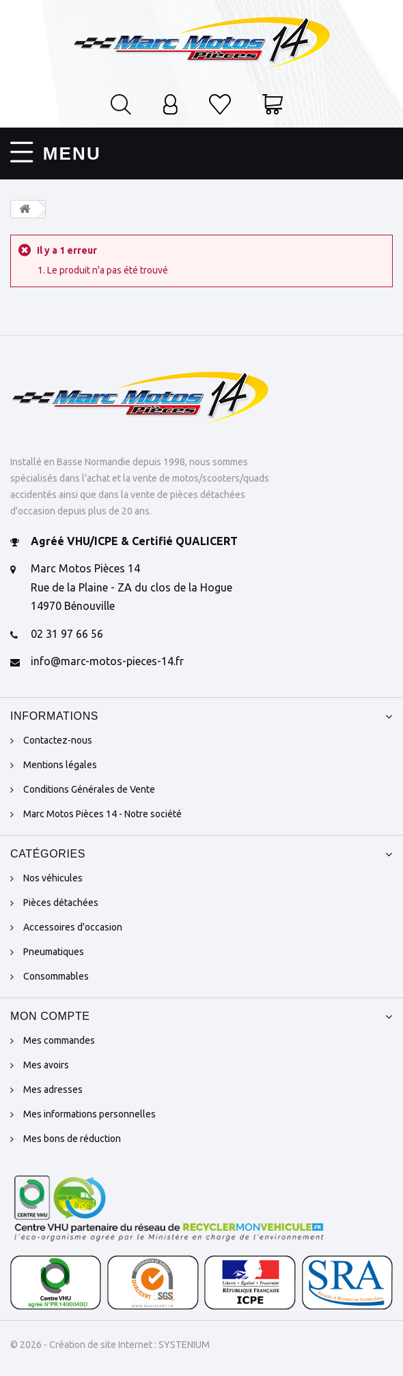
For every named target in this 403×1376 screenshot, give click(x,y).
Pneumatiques (53, 949)
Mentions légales (60, 762)
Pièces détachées (60, 900)
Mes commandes (59, 1038)
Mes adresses (53, 1087)
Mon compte (50, 1014)
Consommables (56, 974)
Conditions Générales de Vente (89, 787)
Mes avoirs (46, 1062)
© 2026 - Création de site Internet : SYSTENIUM (110, 1342)
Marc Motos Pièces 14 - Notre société (102, 811)
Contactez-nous (57, 738)
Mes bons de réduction (72, 1136)
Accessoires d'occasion (72, 925)
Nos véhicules (53, 875)
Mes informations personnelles (89, 1112)
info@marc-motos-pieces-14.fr (107, 660)
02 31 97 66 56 (67, 632)
